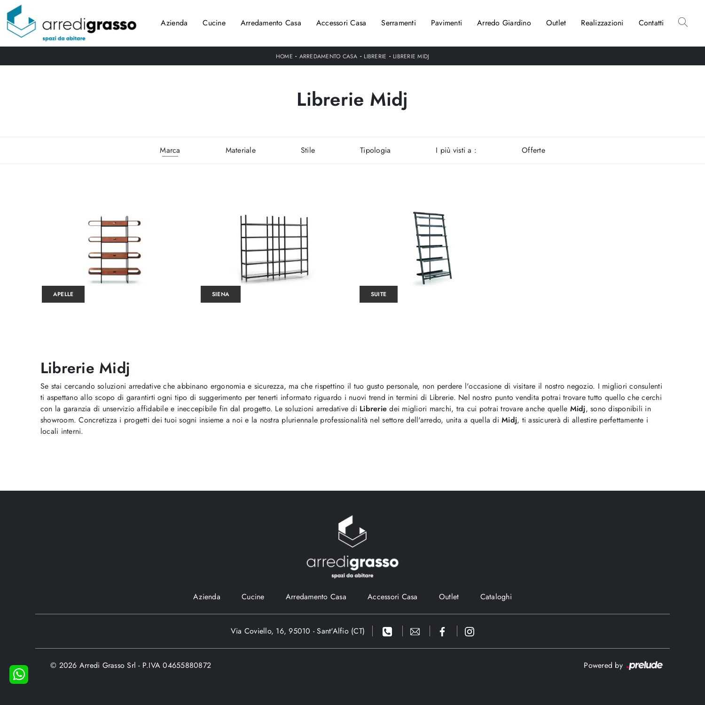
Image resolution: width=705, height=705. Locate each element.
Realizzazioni (602, 22)
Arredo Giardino (504, 22)
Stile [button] (308, 150)
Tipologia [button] (375, 150)
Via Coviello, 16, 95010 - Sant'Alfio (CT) (298, 631)
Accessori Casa (341, 22)
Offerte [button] (533, 150)
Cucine (214, 22)
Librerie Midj (411, 56)
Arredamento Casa (271, 22)
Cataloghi (496, 596)
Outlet (556, 22)
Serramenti (398, 22)
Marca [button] (170, 150)
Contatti (651, 22)
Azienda (174, 22)
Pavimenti (446, 22)
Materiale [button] (241, 150)
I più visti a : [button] (456, 150)
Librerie (375, 56)
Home (284, 56)
